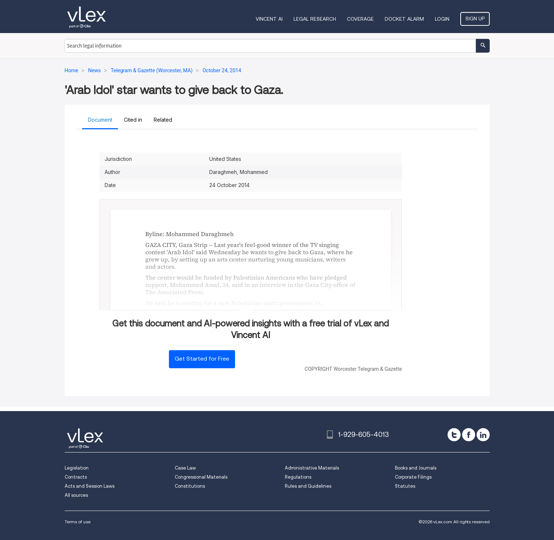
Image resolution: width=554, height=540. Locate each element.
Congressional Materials (201, 477)
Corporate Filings (413, 477)
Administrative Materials (312, 468)
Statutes (405, 486)
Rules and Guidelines (308, 486)
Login (442, 19)
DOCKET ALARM (404, 19)
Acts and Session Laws (89, 486)
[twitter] (454, 434)
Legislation (77, 468)
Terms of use (77, 521)
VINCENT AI (269, 19)
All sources (76, 495)
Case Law (185, 468)
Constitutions (190, 486)
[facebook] (468, 434)
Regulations (298, 477)
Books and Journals (415, 468)
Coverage (360, 19)
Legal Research (315, 19)
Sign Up (475, 18)
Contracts (76, 477)
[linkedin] (483, 434)
